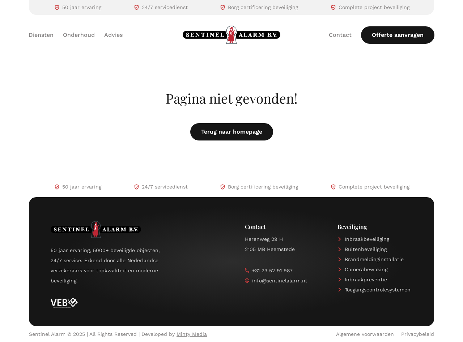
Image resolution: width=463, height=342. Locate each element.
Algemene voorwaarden (365, 334)
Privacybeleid (417, 334)
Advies (113, 34)
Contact (340, 34)
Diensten (41, 34)
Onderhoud (79, 34)
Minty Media (192, 334)
